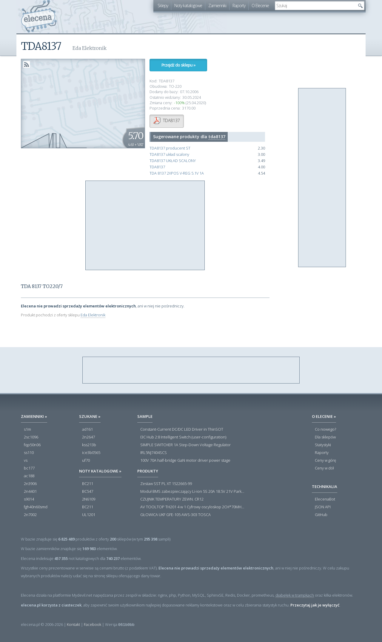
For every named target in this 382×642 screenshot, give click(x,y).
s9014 (29, 499)
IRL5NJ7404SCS (153, 452)
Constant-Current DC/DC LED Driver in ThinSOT (181, 429)
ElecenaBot (325, 499)
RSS (26, 64)
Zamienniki (217, 5)
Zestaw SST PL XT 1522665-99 (166, 483)
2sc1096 (31, 437)
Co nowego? (325, 429)
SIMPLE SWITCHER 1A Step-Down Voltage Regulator (185, 445)
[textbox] (315, 5)
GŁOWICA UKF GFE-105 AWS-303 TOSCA (175, 514)
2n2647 (88, 437)
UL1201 (88, 514)
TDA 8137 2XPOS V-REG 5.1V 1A (177, 173)
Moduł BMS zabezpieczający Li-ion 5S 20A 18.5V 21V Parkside (192, 491)
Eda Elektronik (93, 315)
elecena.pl (39, 16)
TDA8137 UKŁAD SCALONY (173, 160)
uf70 (86, 460)
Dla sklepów (325, 437)
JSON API (323, 507)
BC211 (87, 483)
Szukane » (90, 416)
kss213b (89, 445)
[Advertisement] (145, 225)
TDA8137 (157, 167)
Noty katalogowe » (100, 471)
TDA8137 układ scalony (169, 154)
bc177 (29, 468)
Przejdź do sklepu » (178, 65)
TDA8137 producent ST (170, 148)
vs (25, 460)
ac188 (29, 476)
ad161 (87, 429)
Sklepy (163, 5)
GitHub (321, 514)
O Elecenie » (324, 416)
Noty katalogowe (188, 5)
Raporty (238, 5)
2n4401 (30, 491)
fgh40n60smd (35, 507)
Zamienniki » (34, 416)
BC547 (87, 491)
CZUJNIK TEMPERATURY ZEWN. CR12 (172, 499)
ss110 (29, 452)
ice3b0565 (91, 452)
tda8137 (216, 136)
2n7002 (30, 514)
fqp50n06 (32, 445)
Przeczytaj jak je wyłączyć (314, 605)
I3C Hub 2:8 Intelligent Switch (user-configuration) (183, 437)
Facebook (92, 624)
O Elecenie (260, 5)
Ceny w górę (325, 460)
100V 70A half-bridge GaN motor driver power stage (185, 460)
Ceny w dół (324, 468)
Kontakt (73, 624)
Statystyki (323, 445)
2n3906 (30, 483)
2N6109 (88, 499)
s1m (27, 429)
